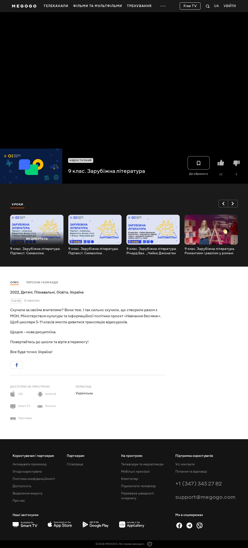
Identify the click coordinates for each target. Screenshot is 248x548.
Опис (14, 282)
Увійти (230, 6)
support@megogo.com (205, 497)
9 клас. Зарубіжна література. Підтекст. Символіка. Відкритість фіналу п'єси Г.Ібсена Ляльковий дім (93, 251)
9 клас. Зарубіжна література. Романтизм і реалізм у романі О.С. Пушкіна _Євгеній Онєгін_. (210, 251)
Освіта (62, 292)
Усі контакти (185, 464)
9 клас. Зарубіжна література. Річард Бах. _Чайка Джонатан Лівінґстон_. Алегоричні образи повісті (152, 251)
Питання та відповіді (191, 471)
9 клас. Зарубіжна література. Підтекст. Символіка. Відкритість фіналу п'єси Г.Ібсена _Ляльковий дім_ (35, 251)
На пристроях (131, 456)
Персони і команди (42, 282)
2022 (14, 292)
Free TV (190, 6)
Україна (77, 292)
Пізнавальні (44, 292)
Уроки (17, 204)
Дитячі (26, 292)
